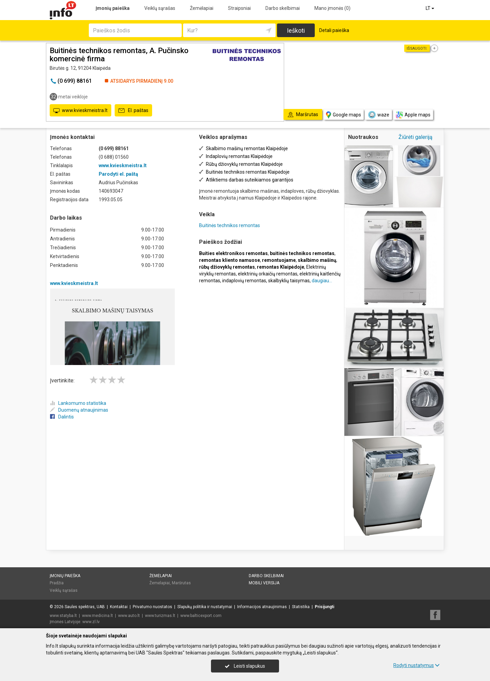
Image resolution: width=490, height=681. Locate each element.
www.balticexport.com (201, 615)
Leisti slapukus (245, 666)
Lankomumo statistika (78, 403)
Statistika (301, 606)
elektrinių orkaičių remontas (267, 273)
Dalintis (62, 416)
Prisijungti (324, 606)
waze (378, 114)
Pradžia (57, 583)
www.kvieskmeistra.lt (80, 111)
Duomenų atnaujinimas (79, 410)
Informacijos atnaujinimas (262, 606)
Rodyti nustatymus (416, 665)
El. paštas (133, 111)
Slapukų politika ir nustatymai (204, 606)
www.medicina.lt (97, 615)
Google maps (343, 114)
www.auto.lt (129, 615)
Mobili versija (264, 583)
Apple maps (413, 114)
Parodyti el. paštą (118, 174)
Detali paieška (334, 30)
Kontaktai (119, 606)
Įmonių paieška (113, 8)
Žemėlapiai (201, 8)
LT (430, 8)
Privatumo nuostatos (152, 606)
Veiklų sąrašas (159, 8)
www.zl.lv (91, 621)
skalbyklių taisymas (289, 280)
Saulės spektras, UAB (85, 606)
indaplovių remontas (244, 280)
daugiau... (322, 280)
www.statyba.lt (63, 615)
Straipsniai (239, 8)
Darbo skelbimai (282, 8)
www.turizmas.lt (160, 615)
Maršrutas (181, 583)
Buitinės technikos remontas (229, 225)
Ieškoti (296, 30)
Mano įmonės (332, 8)
